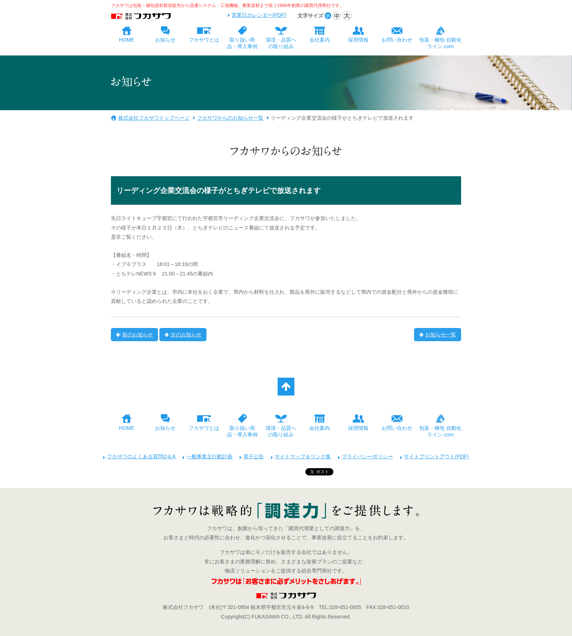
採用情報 (358, 40)
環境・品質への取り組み (281, 43)
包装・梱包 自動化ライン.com (440, 43)
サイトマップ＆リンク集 (303, 456)
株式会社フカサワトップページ (154, 118)
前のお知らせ (134, 335)
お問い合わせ (397, 40)
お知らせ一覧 (437, 335)
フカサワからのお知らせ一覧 (230, 118)
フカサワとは (204, 40)
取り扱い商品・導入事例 (242, 43)
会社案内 (319, 40)
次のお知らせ (183, 335)
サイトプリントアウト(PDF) (436, 456)
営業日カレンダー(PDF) (259, 15)
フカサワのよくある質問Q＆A (141, 456)
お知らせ (165, 40)
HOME (126, 40)
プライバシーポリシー (367, 456)
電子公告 (253, 456)
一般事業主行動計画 (209, 456)
